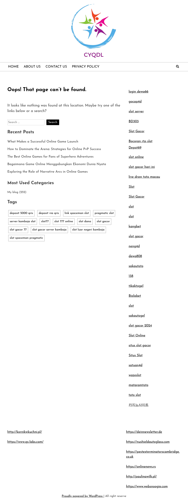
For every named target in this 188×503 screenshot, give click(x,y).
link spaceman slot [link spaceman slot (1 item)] (77, 213)
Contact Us (56, 66)
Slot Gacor (136, 131)
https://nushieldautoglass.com (148, 442)
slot (131, 206)
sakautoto (136, 266)
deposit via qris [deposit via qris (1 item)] (49, 213)
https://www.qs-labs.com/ (25, 442)
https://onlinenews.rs (141, 466)
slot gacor (136, 236)
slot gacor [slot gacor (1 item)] (103, 221)
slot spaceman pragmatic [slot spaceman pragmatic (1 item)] (26, 238)
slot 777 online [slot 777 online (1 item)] (63, 221)
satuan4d (135, 365)
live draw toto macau (144, 177)
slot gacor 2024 (140, 325)
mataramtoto (138, 385)
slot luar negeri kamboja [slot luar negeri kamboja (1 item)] (88, 229)
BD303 (134, 121)
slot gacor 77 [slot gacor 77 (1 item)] (18, 229)
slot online (136, 157)
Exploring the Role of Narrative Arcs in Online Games (47, 172)
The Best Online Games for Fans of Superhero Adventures (50, 156)
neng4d (134, 246)
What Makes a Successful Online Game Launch (42, 141)
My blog (12, 192)
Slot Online (137, 335)
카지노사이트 (139, 405)
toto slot (135, 395)
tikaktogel (136, 286)
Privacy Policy (86, 66)
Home (13, 66)
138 (131, 276)
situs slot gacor (140, 345)
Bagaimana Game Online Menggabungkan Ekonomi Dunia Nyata (56, 164)
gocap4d (135, 101)
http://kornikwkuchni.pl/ (24, 432)
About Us (32, 66)
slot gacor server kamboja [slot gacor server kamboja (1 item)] (49, 229)
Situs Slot (136, 355)
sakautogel (137, 316)
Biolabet (135, 296)
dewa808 (135, 256)
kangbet (135, 226)
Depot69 (135, 147)
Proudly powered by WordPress (82, 496)
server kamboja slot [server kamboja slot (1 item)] (22, 221)
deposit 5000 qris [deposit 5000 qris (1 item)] (21, 213)
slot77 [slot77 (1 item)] (45, 221)
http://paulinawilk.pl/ (141, 476)
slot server (136, 111)
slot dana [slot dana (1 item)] (85, 221)
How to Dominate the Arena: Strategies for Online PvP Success (54, 149)
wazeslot (135, 375)
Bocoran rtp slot (141, 141)
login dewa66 (138, 91)
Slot (131, 187)
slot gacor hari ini (142, 167)
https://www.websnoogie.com (147, 486)
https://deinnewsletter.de (144, 432)
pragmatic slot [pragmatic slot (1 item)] (104, 213)
